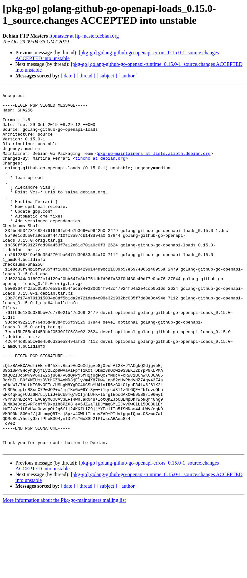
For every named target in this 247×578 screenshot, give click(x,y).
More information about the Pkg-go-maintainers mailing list (64, 572)
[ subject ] (107, 75)
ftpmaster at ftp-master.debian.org (84, 36)
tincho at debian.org (100, 172)
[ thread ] (85, 75)
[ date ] (68, 75)
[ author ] (128, 75)
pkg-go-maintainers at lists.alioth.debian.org (154, 167)
